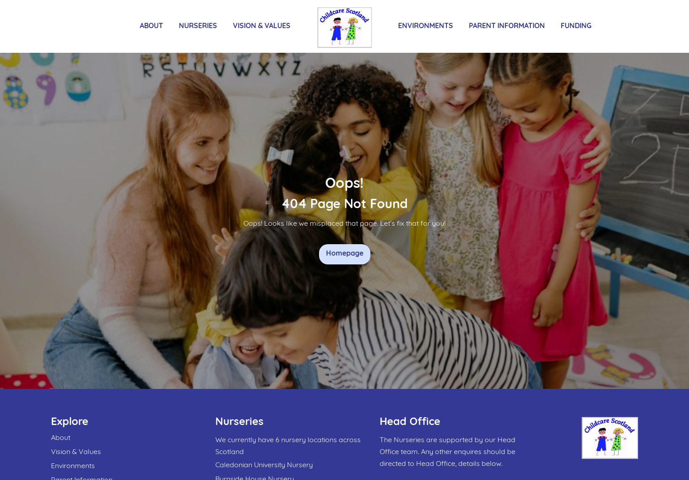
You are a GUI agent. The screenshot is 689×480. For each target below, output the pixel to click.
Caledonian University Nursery (264, 465)
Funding (576, 26)
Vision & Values (261, 26)
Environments (425, 26)
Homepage (344, 253)
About (151, 26)
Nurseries (198, 26)
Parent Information (507, 26)
